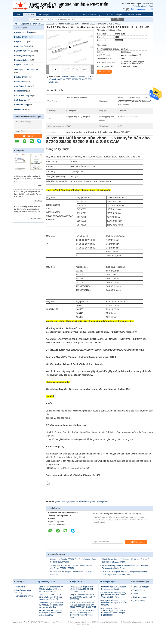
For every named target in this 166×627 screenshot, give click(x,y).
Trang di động (139, 601)
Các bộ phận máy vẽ (23, 95)
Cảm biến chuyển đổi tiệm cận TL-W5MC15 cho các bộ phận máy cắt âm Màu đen (51, 605)
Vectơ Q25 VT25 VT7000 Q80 (26, 69)
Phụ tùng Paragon (22, 55)
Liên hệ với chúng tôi (114, 14)
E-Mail (135, 594)
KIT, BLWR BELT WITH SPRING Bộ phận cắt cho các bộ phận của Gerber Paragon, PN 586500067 (113, 611)
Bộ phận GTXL (20, 42)
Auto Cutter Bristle (22, 86)
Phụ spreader (20, 91)
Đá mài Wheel (20, 82)
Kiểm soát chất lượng (91, 14)
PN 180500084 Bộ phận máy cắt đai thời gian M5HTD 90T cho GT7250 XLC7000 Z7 (81, 589)
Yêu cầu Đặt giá (139, 590)
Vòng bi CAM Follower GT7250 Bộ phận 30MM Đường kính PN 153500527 (82, 597)
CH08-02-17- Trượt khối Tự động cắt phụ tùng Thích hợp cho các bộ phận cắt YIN (50, 597)
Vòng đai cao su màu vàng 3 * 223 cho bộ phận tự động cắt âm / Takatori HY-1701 (51, 589)
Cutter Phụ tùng (21, 105)
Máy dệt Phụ (19, 109)
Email (151, 6)
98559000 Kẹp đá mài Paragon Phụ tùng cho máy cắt (113, 588)
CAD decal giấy (20, 100)
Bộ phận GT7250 (37, 24)
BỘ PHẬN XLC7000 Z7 (23, 51)
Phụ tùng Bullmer (21, 60)
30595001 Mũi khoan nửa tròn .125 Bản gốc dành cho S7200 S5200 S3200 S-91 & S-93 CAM (83, 605)
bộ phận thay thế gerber (85, 502)
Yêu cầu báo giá (140, 6)
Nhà (18, 14)
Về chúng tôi (44, 14)
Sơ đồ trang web (139, 597)
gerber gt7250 (102, 502)
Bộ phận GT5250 (21, 65)
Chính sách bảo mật (21, 622)
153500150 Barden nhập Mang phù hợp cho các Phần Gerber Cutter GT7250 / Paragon (113, 594)
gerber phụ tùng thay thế (65, 502)
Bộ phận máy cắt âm (23, 32)
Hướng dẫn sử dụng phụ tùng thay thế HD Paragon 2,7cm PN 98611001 (113, 602)
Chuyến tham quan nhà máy (66, 14)
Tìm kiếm (119, 19)
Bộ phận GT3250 (21, 77)
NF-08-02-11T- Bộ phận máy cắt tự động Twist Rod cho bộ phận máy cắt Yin (50, 613)
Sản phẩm (29, 14)
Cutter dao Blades (22, 46)
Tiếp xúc (28, 136)
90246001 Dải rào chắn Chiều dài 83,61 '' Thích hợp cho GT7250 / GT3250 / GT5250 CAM (82, 614)
